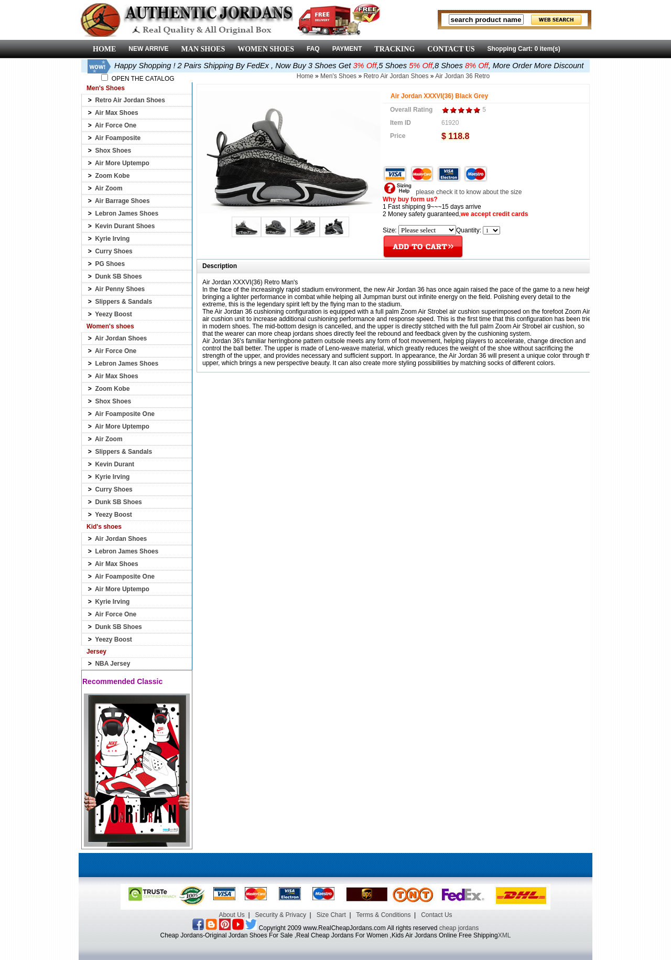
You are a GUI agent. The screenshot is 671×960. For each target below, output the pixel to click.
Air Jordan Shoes (121, 338)
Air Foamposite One (125, 414)
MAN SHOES (203, 49)
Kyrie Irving (112, 238)
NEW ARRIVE (148, 48)
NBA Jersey (112, 663)
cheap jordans (459, 928)
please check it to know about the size (452, 192)
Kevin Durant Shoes (125, 226)
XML (504, 935)
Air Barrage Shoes (122, 201)
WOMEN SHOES (265, 49)
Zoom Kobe (112, 175)
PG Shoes (110, 264)
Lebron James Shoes (126, 213)
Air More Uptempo (122, 163)
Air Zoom (109, 188)
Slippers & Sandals (123, 301)
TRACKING (394, 49)
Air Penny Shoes (120, 289)
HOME (104, 49)
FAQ (313, 48)
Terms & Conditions (383, 915)
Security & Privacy (280, 915)
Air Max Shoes (116, 112)
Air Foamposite (117, 138)
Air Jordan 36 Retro (462, 76)
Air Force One (115, 125)
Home (305, 76)
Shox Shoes (113, 150)
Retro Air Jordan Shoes (130, 100)
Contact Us (436, 915)
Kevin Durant (114, 464)
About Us (231, 915)
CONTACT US (450, 49)
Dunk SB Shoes (118, 276)
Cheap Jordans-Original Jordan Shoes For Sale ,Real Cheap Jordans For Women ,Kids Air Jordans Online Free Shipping (329, 935)
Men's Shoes (338, 76)
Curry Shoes (113, 251)
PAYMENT (347, 48)
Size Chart (331, 915)
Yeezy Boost (113, 314)
